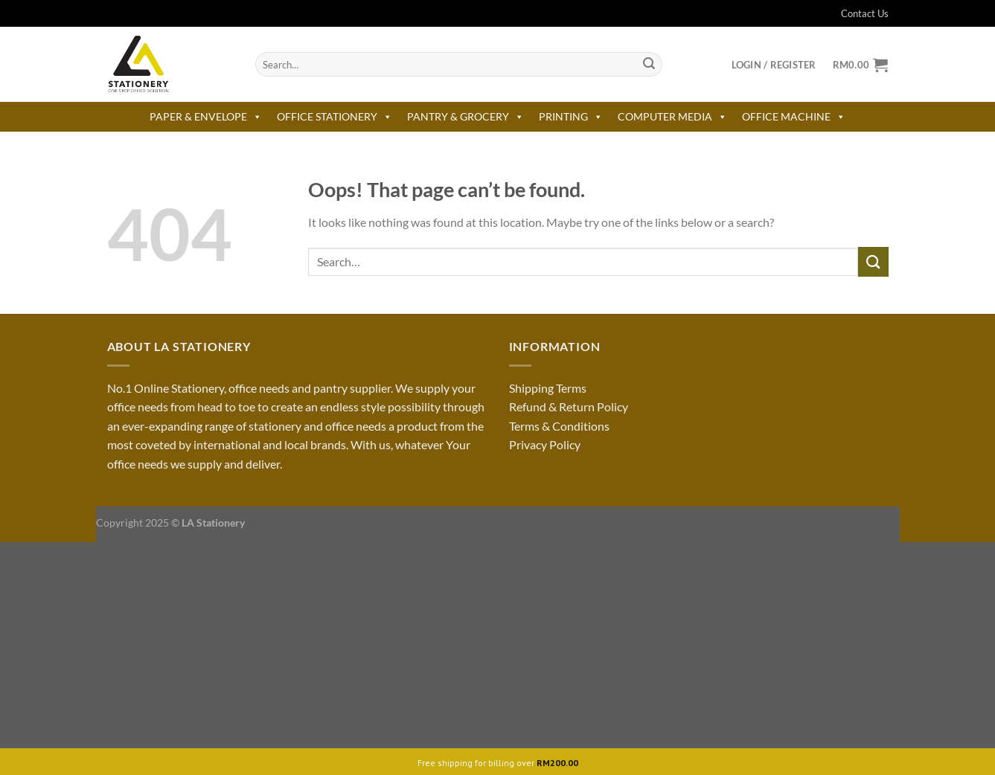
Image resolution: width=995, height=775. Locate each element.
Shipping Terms (547, 388)
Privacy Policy (544, 444)
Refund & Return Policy (568, 406)
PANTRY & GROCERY (465, 117)
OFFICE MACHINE (793, 117)
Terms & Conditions (559, 426)
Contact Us (855, 13)
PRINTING (571, 117)
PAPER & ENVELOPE (206, 117)
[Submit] (649, 64)
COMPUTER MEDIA (672, 117)
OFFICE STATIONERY (334, 117)
